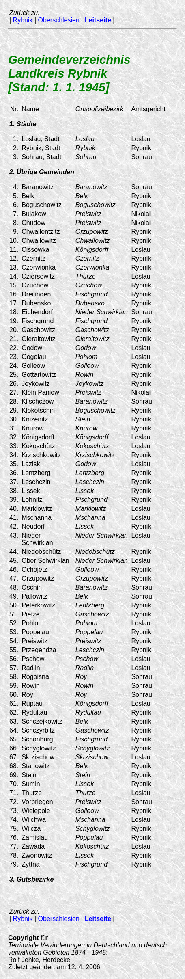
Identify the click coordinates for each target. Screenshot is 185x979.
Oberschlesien (59, 20)
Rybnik (23, 20)
